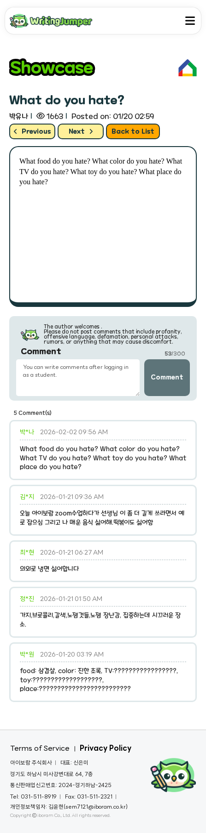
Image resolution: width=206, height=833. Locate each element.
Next (81, 131)
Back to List (133, 131)
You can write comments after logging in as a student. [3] (78, 377)
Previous (32, 131)
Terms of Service (40, 749)
